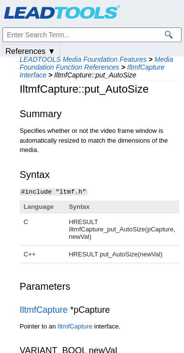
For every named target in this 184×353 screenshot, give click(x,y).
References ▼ (30, 51)
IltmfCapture (44, 309)
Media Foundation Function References (96, 63)
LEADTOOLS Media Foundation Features (83, 59)
